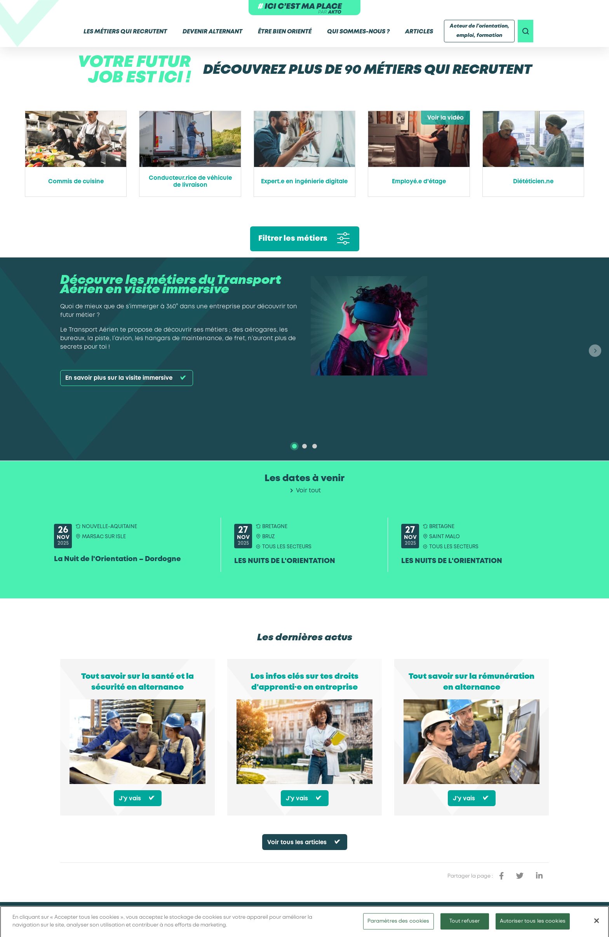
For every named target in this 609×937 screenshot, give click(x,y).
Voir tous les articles (297, 842)
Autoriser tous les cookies (533, 925)
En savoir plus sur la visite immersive (118, 378)
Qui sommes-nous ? (356, 32)
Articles (418, 32)
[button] (595, 350)
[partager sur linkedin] (539, 876)
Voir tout (308, 491)
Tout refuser (464, 925)
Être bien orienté (283, 32)
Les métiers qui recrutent (123, 32)
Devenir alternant (211, 32)
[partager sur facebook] (501, 876)
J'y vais (130, 798)
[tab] (294, 446)
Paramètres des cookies (398, 925)
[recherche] (525, 31)
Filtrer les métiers (292, 238)
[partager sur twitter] (520, 876)
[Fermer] (596, 924)
